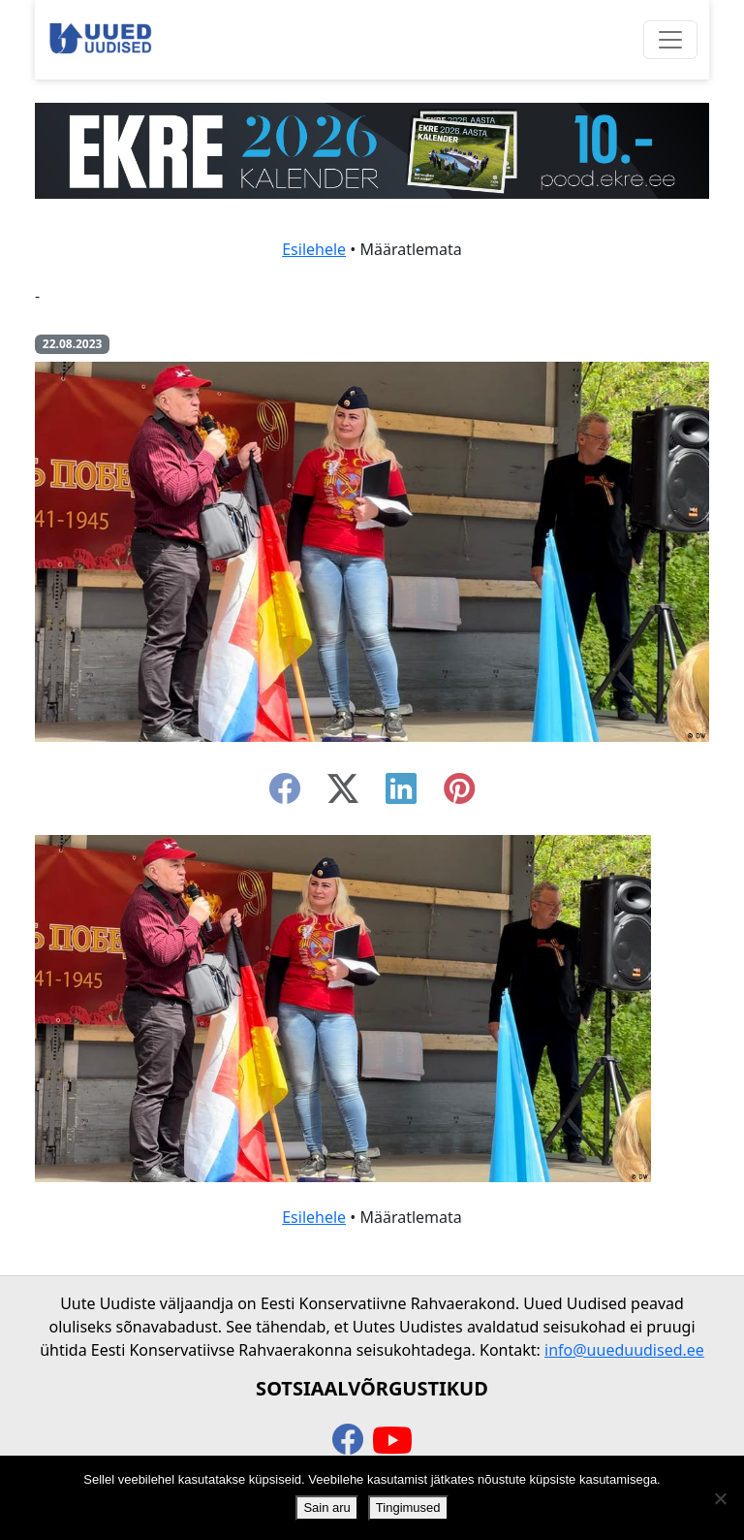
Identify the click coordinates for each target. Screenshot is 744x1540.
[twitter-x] (343, 794)
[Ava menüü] (670, 39)
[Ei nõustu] (719, 1498)
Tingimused (408, 1507)
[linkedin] (401, 794)
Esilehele (314, 249)
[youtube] (392, 1441)
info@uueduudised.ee (624, 1350)
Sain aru (326, 1507)
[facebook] (285, 794)
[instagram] (459, 794)
